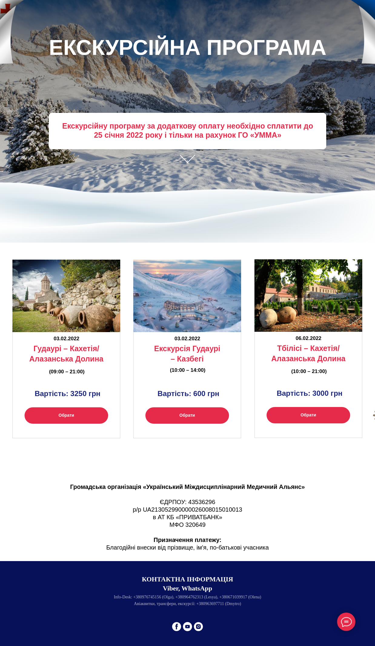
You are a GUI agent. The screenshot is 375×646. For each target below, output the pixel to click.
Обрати (66, 415)
